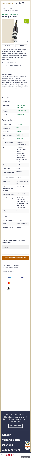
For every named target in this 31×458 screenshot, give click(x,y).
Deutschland (20, 114)
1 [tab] (14, 41)
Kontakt (6, 434)
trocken (19, 124)
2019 (17, 128)
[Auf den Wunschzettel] (28, 41)
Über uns (7, 444)
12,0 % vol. (19, 135)
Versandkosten (11, 439)
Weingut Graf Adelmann (10, 14)
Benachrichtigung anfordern (15, 257)
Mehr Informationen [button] (8, 271)
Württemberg (21, 110)
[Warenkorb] (23, 3)
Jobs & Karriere (11, 449)
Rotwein (19, 131)
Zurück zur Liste (7, 8)
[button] (16, 3)
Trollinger (19, 138)
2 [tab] (16, 41)
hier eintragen (15, 426)
